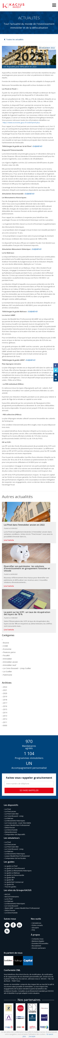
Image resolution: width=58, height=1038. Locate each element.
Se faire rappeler (29, 790)
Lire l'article (9, 540)
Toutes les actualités (14, 39)
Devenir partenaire (39, 948)
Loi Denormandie (11, 830)
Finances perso (9, 652)
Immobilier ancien (10, 662)
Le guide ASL (9, 884)
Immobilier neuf (9, 665)
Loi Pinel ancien (10, 811)
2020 (5, 693)
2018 (5, 699)
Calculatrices (36, 923)
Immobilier (7, 659)
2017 (5, 703)
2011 (5, 722)
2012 (5, 719)
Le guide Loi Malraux (12, 873)
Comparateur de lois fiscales (15, 858)
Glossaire (35, 928)
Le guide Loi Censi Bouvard (15, 868)
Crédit (5, 646)
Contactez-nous (37, 939)
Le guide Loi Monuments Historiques (18, 871)
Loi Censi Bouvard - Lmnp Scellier (17, 668)
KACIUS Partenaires (12, 897)
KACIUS (7, 894)
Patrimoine (7, 675)
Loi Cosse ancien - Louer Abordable (18, 823)
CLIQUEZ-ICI (37, 146)
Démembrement (11, 832)
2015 (5, 709)
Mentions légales (38, 941)
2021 (5, 690)
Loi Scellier (7, 671)
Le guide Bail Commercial (14, 882)
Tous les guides (10, 887)
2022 (5, 687)
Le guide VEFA (10, 877)
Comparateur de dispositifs (15, 834)
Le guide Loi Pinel (11, 866)
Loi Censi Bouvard (11, 906)
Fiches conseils (37, 925)
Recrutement (36, 946)
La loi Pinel (9, 899)
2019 (5, 696)
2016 (5, 706)
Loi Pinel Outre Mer (12, 814)
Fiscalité (6, 655)
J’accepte (32, 1036)
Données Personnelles (40, 943)
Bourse (6, 642)
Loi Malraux (9, 818)
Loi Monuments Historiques (15, 821)
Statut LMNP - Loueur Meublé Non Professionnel (22, 908)
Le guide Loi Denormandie (14, 875)
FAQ (33, 930)
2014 (5, 712)
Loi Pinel (8, 809)
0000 (5, 725)
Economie (7, 649)
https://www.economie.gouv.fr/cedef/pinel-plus (21, 122)
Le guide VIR (9, 880)
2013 (5, 716)
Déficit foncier (10, 827)
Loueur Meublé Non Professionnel (17, 825)
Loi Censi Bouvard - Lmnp (14, 816)
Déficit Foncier (10, 910)
